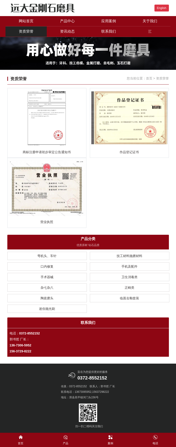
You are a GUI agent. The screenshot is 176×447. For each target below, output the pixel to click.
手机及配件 (129, 266)
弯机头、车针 (47, 256)
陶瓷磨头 (47, 298)
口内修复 (47, 266)
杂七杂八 (47, 287)
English (161, 8)
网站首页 (26, 21)
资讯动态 (67, 31)
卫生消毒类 (129, 277)
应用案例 (108, 21)
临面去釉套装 (129, 298)
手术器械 (47, 277)
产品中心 (67, 21)
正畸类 (129, 287)
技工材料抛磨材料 (129, 256)
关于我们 (150, 21)
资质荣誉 (26, 31)
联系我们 (108, 31)
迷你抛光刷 (47, 309)
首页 (149, 78)
